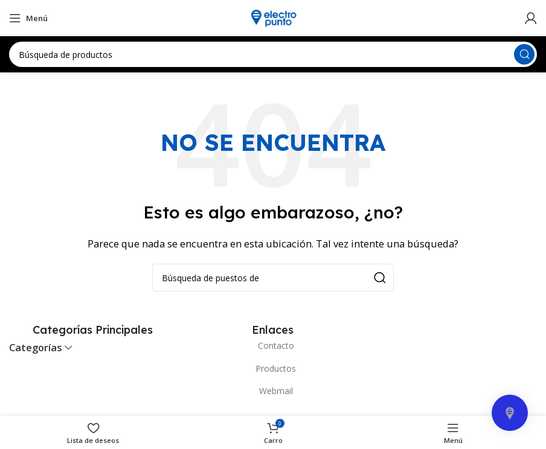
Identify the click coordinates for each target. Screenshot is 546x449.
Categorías (35, 348)
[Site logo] (273, 17)
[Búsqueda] (273, 54)
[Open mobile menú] (28, 18)
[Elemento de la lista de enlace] (273, 345)
